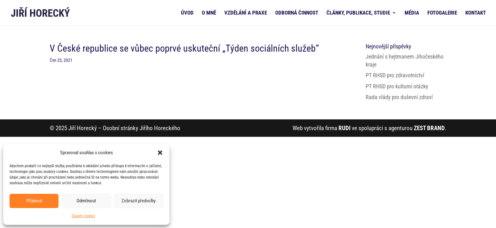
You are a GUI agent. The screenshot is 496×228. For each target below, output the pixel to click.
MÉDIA (412, 13)
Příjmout (34, 201)
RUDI (344, 128)
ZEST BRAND (429, 128)
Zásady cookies (83, 216)
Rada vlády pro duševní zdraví (399, 97)
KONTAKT (475, 13)
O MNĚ (209, 13)
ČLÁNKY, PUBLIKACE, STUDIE (358, 13)
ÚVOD (187, 13)
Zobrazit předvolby (138, 201)
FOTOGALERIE (442, 13)
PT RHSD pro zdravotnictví (395, 75)
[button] (160, 152)
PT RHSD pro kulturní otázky (397, 86)
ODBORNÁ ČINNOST (296, 13)
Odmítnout (86, 201)
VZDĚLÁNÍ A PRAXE (245, 13)
